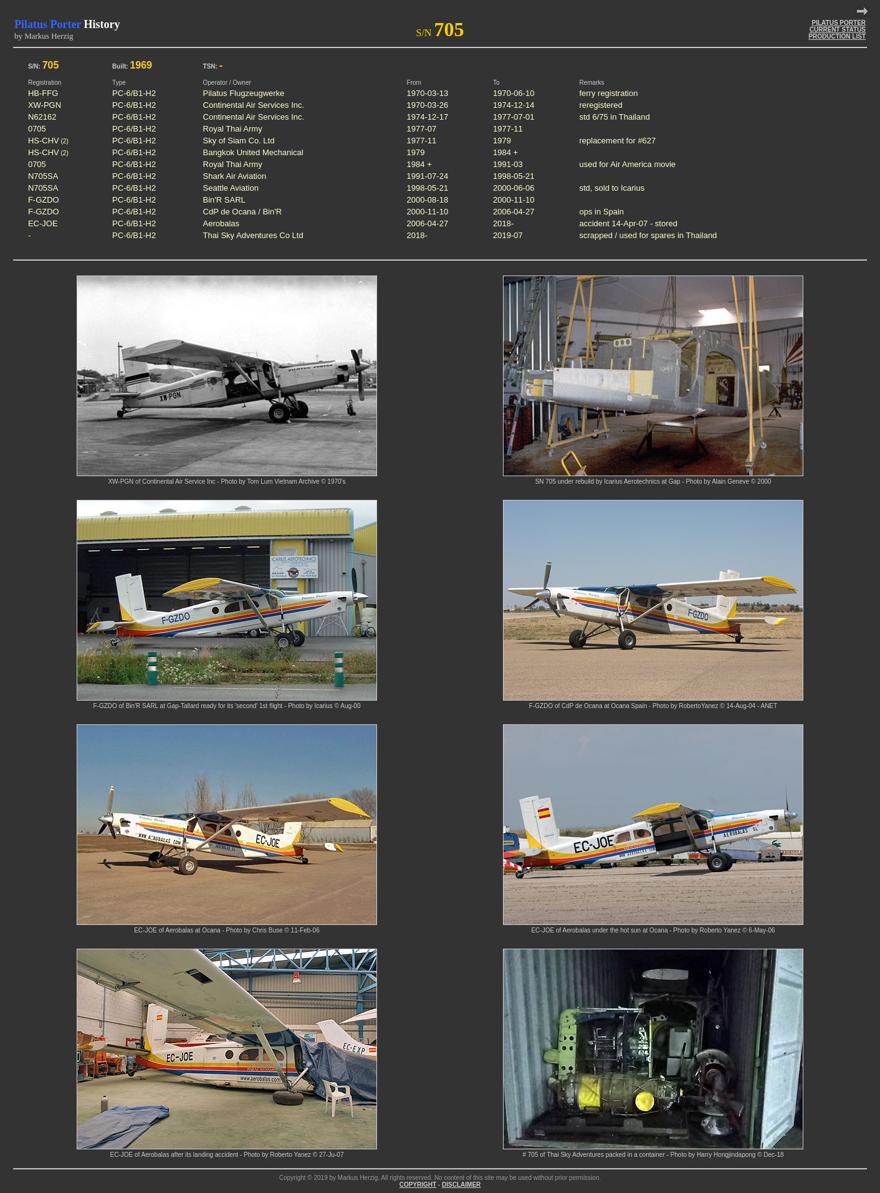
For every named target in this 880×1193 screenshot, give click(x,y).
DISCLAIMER (461, 1184)
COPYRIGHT (417, 1184)
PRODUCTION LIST (837, 36)
